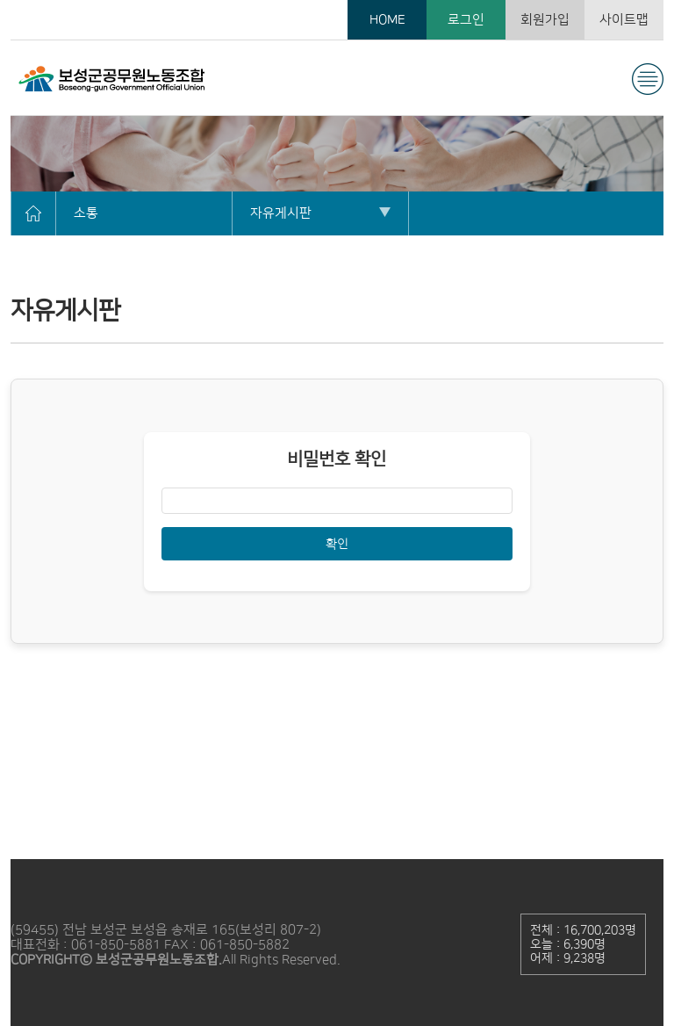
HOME (387, 19)
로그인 (466, 19)
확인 (337, 544)
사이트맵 (624, 19)
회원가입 (545, 19)
